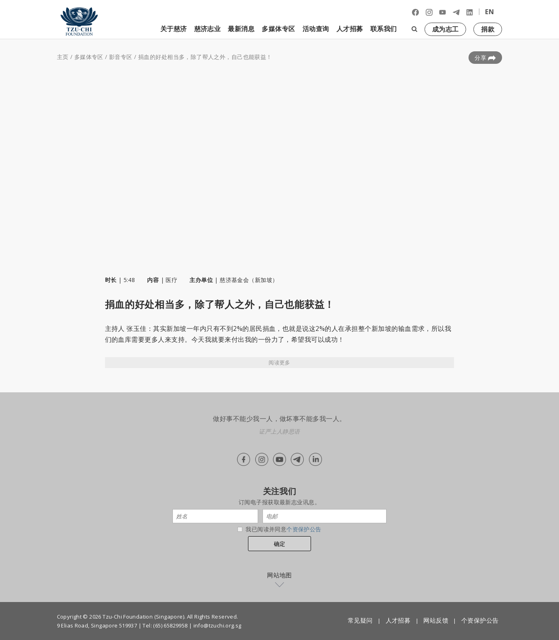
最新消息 (241, 28)
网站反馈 (435, 620)
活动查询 (316, 28)
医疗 (171, 280)
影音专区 (120, 57)
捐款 (487, 29)
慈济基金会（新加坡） (249, 280)
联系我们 (383, 28)
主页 (63, 57)
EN (489, 11)
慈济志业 (207, 28)
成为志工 (445, 29)
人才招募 (349, 28)
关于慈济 (173, 28)
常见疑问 (360, 620)
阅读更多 (279, 362)
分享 (485, 58)
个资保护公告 (304, 529)
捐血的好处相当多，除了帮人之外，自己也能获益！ (205, 57)
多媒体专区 (278, 28)
